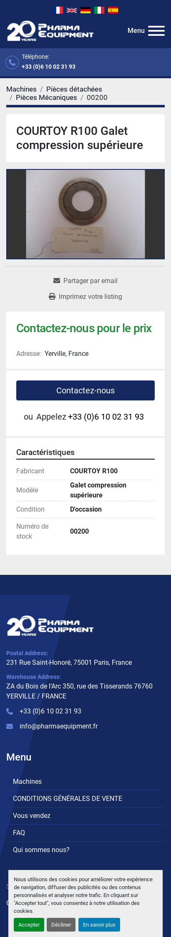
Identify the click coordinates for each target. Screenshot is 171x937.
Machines (27, 781)
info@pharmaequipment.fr (59, 726)
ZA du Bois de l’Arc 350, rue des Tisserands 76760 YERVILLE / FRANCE (79, 691)
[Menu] (156, 31)
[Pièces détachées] (74, 89)
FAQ (19, 833)
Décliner (61, 925)
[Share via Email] (85, 281)
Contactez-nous (85, 390)
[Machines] (21, 89)
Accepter (29, 925)
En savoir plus (99, 925)
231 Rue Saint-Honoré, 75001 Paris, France (69, 662)
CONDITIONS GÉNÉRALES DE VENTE (67, 799)
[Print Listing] (85, 297)
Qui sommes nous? (41, 850)
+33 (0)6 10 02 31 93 (48, 66)
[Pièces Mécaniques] (46, 97)
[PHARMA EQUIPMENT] (50, 625)
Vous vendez (31, 816)
